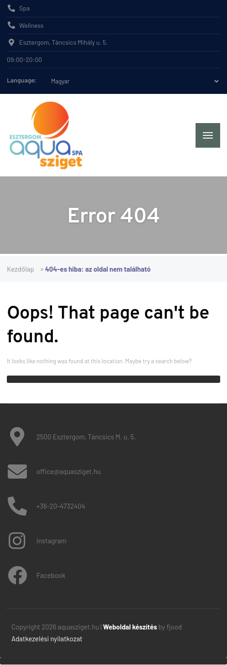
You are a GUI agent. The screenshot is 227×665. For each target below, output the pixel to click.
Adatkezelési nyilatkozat (47, 638)
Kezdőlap (20, 269)
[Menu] (208, 135)
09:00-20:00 (24, 59)
